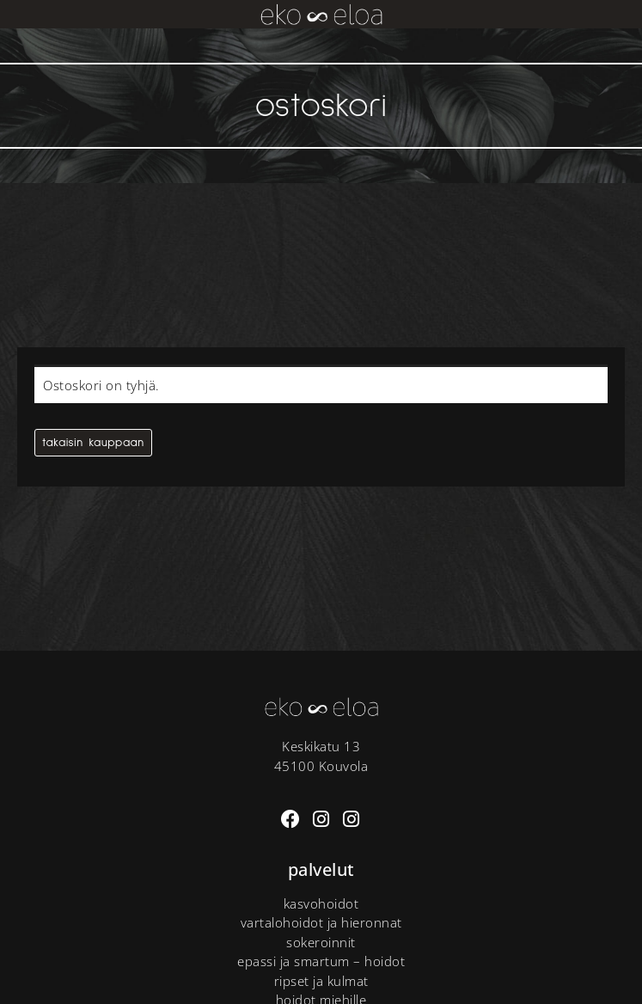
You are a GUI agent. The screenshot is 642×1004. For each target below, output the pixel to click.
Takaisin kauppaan (93, 443)
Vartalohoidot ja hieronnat (321, 922)
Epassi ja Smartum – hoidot (321, 961)
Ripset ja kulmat (321, 980)
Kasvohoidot (321, 903)
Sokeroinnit (321, 942)
